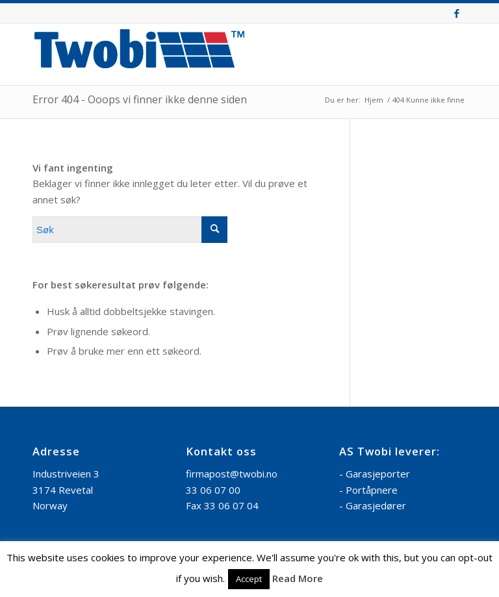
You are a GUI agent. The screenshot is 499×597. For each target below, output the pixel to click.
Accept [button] (249, 579)
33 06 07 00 (213, 489)
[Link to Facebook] (457, 13)
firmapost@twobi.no (231, 473)
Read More (297, 578)
